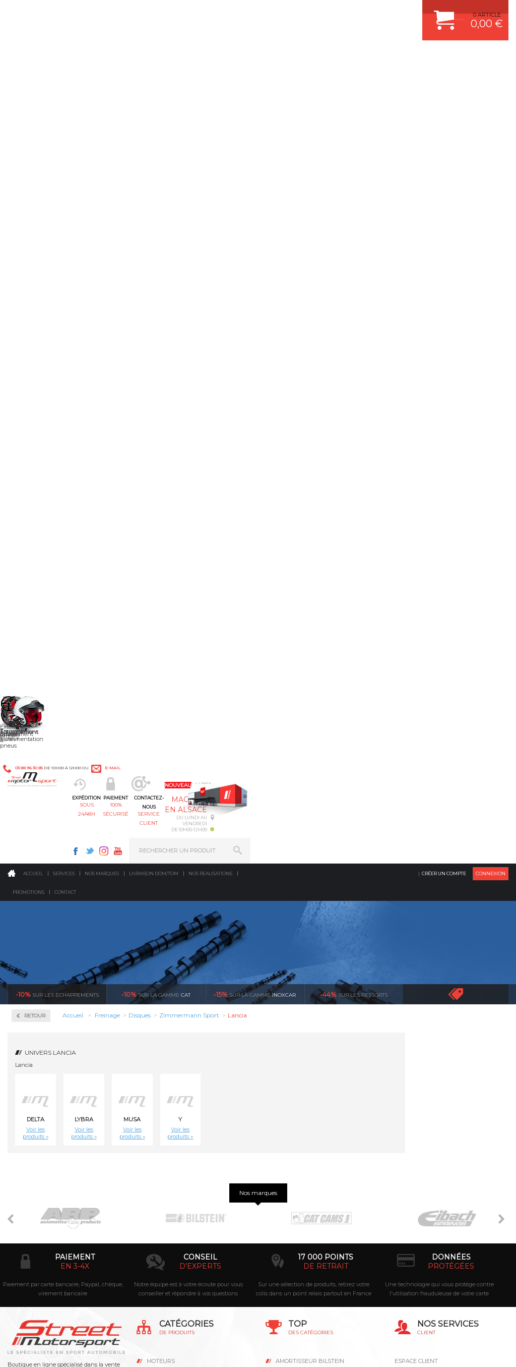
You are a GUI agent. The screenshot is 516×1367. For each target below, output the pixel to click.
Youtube (376, 13)
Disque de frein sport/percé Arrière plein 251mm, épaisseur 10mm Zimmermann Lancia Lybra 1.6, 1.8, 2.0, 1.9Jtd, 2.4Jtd (341, 505)
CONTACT (36, 1348)
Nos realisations (210, 83)
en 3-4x (74, 913)
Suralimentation (174, 1020)
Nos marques (102, 83)
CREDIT (167, 1348)
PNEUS (286, 1071)
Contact (65, 101)
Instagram (362, 13)
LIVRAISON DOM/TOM (424, 1084)
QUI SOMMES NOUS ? (37, 1095)
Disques (36, 328)
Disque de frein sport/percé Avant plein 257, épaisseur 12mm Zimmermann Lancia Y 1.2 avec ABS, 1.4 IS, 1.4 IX (150, 623)
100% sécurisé (221, 58)
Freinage (161, 1071)
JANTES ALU (293, 1058)
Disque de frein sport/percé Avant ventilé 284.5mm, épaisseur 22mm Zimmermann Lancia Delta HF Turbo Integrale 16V (278, 623)
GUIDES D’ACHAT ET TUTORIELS (439, 1109)
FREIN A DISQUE (298, 1121)
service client (284, 58)
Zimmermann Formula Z (55, 362)
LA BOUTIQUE (27, 1108)
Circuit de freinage (57, 287)
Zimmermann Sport (53, 378)
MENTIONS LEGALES (76, 1348)
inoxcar (255, 204)
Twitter (348, 13)
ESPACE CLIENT (416, 1008)
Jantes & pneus (171, 1084)
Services (64, 83)
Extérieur (162, 1096)
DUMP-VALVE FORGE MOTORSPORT (325, 1096)
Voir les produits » (139, 342)
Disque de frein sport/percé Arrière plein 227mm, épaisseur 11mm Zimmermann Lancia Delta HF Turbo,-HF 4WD (214, 505)
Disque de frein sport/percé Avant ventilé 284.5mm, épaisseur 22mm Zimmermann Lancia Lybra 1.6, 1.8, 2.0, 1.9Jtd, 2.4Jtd (341, 623)
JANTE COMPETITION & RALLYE (318, 1109)
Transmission (168, 1046)
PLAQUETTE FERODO (305, 1020)
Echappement (168, 1033)
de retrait (325, 913)
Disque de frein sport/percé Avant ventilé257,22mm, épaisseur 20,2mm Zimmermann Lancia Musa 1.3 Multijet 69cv (405, 623)
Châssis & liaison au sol (184, 1058)
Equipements (167, 1121)
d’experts (200, 913)
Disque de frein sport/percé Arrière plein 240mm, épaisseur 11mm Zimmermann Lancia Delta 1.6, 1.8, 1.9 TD (278, 505)
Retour (138, 225)
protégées (451, 913)
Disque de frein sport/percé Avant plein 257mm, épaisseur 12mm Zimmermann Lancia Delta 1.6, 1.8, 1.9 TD (214, 623)
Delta (139, 328)
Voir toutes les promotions (465, 203)
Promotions (28, 101)
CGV (110, 1348)
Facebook (334, 13)
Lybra (187, 328)
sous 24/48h (160, 58)
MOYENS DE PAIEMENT (427, 1046)
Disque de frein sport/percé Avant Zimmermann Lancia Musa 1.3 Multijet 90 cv (469, 623)
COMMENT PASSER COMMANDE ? (441, 1033)
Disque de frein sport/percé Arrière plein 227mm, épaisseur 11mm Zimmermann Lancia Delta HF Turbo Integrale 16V (150, 505)
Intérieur (162, 1109)
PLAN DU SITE (137, 1348)
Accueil (33, 83)
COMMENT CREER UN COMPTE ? (439, 1020)
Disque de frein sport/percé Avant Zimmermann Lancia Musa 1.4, (150, 741)
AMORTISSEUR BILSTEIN (310, 1008)
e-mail (221, 13)
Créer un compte (444, 83)
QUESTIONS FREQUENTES (431, 1096)
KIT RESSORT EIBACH (306, 1084)
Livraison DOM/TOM (153, 83)
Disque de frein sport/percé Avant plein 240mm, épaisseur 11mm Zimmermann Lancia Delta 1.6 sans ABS (405, 505)
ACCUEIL (10, 1348)
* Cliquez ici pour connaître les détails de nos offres (329, 1200)
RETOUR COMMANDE (424, 1071)
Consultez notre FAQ (72, 1278)
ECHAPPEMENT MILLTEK (310, 1046)
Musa (235, 328)
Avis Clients (466, 1318)
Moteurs (161, 1008)
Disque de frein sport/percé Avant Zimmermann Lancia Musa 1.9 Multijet (214, 741)
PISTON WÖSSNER (302, 1033)
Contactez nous (51, 1252)
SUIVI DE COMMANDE (424, 1058)
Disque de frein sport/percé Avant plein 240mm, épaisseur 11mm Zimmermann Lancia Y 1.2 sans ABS (469, 505)
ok (235, 1194)
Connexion (490, 83)
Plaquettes (43, 407)
